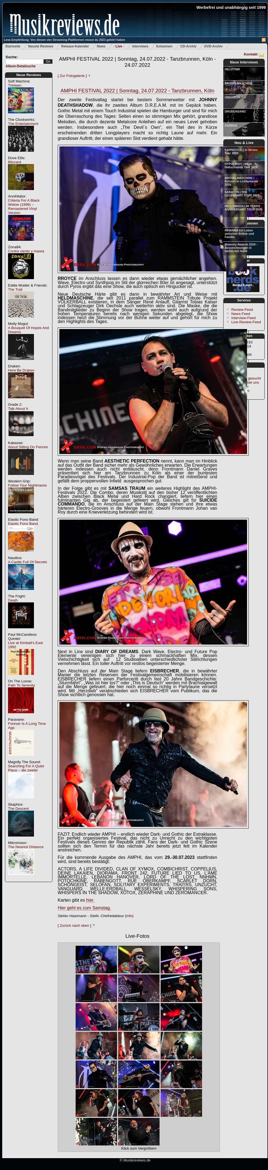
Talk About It (18, 409)
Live (119, 46)
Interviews (140, 46)
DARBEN (231, 125)
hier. (90, 900)
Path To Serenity (21, 685)
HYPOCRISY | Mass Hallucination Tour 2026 (241, 165)
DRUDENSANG (235, 111)
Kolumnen (164, 46)
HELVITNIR (232, 69)
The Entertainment (23, 124)
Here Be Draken (21, 370)
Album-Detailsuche (21, 66)
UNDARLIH (232, 97)
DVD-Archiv (213, 46)
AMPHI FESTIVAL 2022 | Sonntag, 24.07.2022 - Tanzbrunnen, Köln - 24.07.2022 (137, 62)
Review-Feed (242, 310)
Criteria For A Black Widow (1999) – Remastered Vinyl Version (23, 206)
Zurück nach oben (74, 925)
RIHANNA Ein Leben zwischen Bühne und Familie (239, 234)
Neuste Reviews (40, 46)
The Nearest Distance (26, 847)
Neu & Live (244, 143)
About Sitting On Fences (28, 447)
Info (129, 916)
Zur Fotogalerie (72, 76)
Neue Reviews (28, 75)
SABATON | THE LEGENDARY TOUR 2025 (242, 193)
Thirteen (15, 85)
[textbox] (25, 61)
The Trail (15, 289)
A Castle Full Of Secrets (27, 562)
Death (13, 600)
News (101, 46)
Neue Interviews (244, 62)
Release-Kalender (75, 46)
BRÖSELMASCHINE (239, 83)
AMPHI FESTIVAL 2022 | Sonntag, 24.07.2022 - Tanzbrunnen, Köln (137, 91)
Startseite (12, 46)
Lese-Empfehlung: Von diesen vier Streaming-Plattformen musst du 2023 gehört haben (64, 39)
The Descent (18, 808)
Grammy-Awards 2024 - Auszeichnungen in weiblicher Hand (241, 248)
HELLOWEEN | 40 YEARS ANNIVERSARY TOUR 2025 (243, 207)
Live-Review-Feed (246, 322)
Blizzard (14, 162)
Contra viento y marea (26, 251)
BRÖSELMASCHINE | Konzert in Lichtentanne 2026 (241, 181)
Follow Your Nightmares (27, 485)
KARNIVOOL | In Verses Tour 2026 (241, 151)
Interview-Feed (243, 318)
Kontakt (251, 54)
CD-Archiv (188, 46)
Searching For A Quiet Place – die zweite (26, 768)
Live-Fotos (137, 936)
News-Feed (240, 314)
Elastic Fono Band (23, 524)
